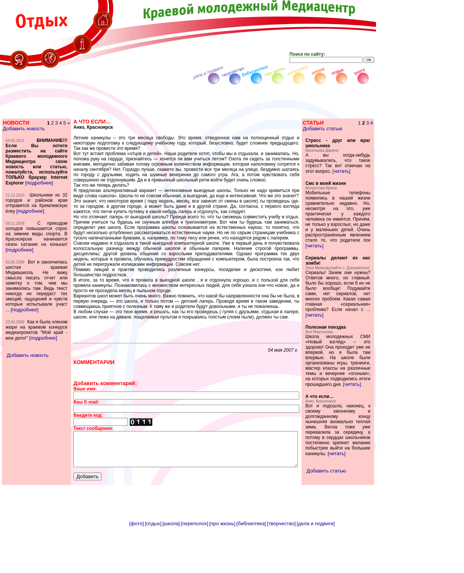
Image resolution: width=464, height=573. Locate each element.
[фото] (136, 570)
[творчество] (281, 570)
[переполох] (194, 570)
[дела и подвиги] (316, 570)
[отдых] (153, 570)
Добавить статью (334, 128)
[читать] (359, 171)
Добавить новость (23, 128)
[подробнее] (39, 198)
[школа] (171, 570)
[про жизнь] (222, 570)
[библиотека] (251, 570)
